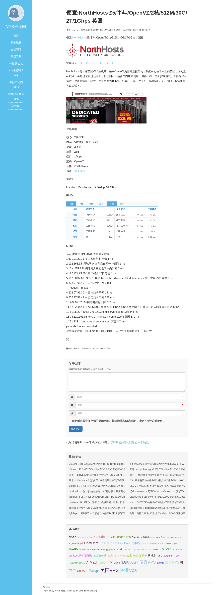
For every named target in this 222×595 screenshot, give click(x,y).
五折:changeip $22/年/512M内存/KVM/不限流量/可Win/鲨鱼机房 (163, 464)
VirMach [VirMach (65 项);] (92, 562)
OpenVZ (104, 30)
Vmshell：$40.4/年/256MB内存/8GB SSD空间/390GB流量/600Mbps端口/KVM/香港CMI (114, 464)
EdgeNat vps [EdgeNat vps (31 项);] (175, 537)
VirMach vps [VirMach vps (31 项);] (104, 563)
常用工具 (16, 56)
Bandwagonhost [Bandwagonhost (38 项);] (85, 537)
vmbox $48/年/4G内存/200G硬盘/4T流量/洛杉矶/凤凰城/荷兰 (161, 502)
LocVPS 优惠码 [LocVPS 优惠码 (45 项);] (82, 555)
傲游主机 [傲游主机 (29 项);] (160, 563)
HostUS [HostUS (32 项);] (140, 549)
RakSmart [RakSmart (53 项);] (155, 555)
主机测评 (16, 49)
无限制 (117, 30)
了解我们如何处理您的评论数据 (129, 442)
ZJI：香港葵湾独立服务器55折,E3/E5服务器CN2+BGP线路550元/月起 (166, 480)
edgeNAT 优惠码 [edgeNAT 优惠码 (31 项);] (76, 543)
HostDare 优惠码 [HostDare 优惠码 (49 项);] (129, 543)
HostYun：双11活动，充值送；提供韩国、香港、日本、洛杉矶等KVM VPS (108, 502)
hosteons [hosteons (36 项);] (145, 543)
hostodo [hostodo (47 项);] (118, 549)
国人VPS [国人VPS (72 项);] (172, 562)
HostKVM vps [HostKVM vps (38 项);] (89, 549)
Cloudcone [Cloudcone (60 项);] (102, 537)
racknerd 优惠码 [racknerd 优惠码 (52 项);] (136, 555)
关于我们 (16, 105)
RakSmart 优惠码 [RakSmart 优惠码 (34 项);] (77, 563)
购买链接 (79, 171)
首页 (16, 35)
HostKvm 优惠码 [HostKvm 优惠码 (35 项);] (105, 549)
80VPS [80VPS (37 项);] (72, 537)
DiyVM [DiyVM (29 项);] (152, 537)
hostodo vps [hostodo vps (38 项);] (130, 549)
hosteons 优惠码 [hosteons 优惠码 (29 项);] (170, 543)
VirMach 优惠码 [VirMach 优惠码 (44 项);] (119, 562)
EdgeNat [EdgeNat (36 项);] (165, 537)
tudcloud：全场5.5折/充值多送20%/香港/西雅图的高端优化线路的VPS (105, 491)
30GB (89, 30)
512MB (96, 30)
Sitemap (92, 591)
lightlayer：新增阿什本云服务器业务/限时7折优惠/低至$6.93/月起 (103, 513)
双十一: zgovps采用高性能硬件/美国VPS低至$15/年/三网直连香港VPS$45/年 (109, 475)
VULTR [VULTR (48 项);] (133, 562)
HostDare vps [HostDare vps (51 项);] (108, 543)
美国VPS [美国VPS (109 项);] (109, 570)
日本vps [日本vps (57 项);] (94, 571)
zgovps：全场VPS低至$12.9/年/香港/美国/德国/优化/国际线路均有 (103, 507)
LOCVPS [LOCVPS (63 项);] (166, 549)
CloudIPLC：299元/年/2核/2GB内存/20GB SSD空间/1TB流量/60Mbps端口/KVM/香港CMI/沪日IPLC (120, 486)
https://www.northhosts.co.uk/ (97, 63)
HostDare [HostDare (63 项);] (91, 543)
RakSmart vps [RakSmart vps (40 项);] (171, 555)
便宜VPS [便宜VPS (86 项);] (147, 562)
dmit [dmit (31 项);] (158, 537)
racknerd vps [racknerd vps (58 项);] (116, 555)
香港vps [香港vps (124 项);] (128, 570)
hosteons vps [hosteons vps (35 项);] (156, 543)
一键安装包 (16, 63)
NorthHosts (79, 37)
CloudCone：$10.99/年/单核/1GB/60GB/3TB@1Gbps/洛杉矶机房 (164, 496)
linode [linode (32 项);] (155, 549)
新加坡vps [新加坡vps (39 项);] (82, 571)
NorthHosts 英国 (103, 348)
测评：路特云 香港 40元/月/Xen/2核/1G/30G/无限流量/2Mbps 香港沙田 (166, 513)
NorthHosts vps (88, 348)
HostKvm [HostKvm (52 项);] (75, 549)
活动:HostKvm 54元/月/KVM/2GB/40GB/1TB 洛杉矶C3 (158, 491)
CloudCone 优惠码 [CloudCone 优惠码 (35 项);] (140, 537)
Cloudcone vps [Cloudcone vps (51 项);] (121, 537)
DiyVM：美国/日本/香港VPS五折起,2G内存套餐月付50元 (159, 486)
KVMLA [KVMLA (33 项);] (148, 549)
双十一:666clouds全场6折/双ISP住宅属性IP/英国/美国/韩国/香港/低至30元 (107, 480)
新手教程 (16, 42)
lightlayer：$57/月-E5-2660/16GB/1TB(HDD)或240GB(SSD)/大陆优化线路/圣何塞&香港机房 (117, 496)
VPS (111, 30)
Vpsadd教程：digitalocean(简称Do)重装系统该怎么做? (158, 507)
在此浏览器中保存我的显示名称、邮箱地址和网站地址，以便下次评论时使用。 (118, 420)
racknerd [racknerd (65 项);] (99, 555)
